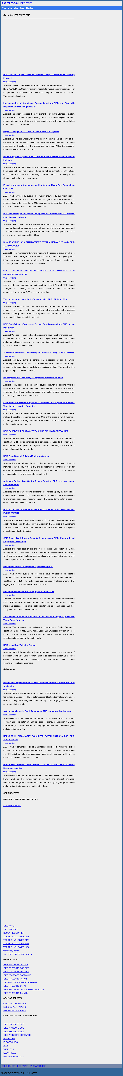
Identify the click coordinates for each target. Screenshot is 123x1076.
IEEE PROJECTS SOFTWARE (17, 975)
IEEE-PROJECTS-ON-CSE (15, 964)
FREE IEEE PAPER (12, 806)
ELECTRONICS (10, 1042)
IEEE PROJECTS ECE (13, 1024)
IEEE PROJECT (27, 8)
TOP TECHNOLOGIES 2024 (16, 947)
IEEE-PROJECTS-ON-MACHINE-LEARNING (23, 989)
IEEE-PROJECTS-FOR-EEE (16, 968)
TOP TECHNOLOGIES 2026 (16, 940)
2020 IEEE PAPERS (12, 954)
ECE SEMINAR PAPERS (14, 1007)
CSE (4, 8)
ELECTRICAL (9, 1053)
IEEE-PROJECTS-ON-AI (14, 986)
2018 (29, 954)
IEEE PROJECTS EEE (13, 1031)
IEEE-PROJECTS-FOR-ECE (16, 972)
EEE (16, 8)
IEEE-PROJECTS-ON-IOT (15, 979)
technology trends (11, 951)
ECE (10, 8)
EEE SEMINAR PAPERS (14, 1010)
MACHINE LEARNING (13, 1056)
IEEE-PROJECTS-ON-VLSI (15, 993)
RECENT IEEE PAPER (13, 933)
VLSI (5, 1046)
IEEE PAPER (26, 3)
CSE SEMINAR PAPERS (14, 1003)
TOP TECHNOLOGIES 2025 (16, 944)
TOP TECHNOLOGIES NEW (16, 936)
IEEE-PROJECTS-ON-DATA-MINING (20, 982)
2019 (24, 954)
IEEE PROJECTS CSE (13, 1028)
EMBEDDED (9, 1038)
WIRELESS (8, 1049)
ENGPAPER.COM (38, 1066)
